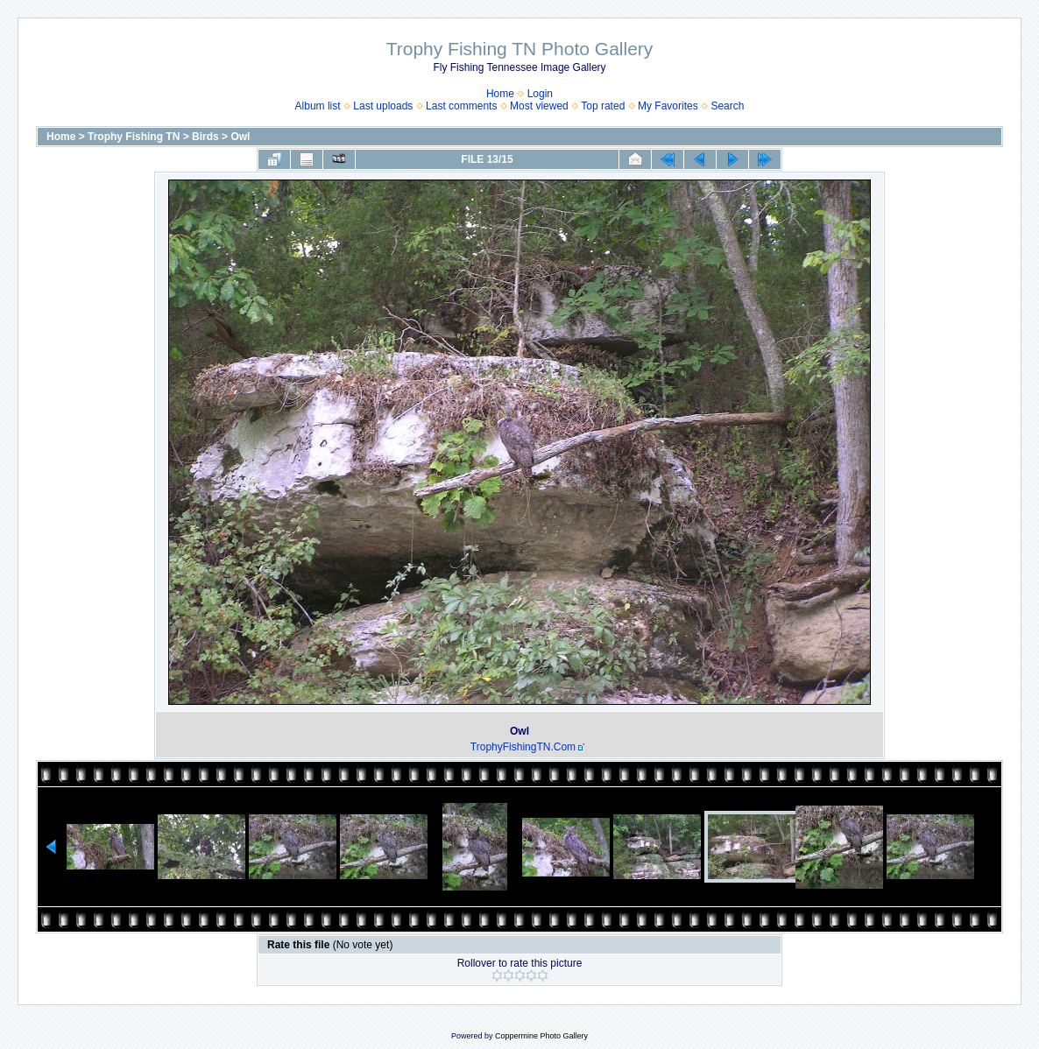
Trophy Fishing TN (134, 136)
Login (540, 94)
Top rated (603, 106)
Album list (318, 106)
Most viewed (539, 106)
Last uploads (383, 106)
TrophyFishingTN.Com (523, 747)
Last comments (461, 106)
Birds (205, 136)
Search (727, 106)
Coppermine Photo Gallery (541, 1035)
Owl (240, 136)
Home (500, 94)
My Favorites (668, 106)
